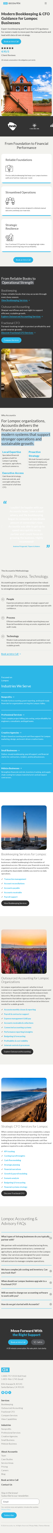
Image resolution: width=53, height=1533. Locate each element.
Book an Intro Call (11, 41)
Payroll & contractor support (16, 1014)
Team (3, 1455)
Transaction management (15, 879)
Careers (4, 1470)
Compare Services (11, 339)
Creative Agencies (11, 732)
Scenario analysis (11, 1177)
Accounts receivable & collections (18, 1022)
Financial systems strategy (15, 1186)
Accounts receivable (13, 892)
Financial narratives (12, 1169)
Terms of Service (44, 1525)
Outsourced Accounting (15, 306)
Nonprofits (7, 696)
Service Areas (7, 1462)
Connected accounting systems (17, 1027)
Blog (3, 1473)
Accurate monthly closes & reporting (20, 1009)
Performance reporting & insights (18, 1031)
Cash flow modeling (12, 1160)
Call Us (38, 1341)
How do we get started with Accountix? (20, 1303)
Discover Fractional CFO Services (18, 332)
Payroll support (11, 896)
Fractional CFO (10, 322)
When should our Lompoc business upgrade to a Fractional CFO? (24, 1282)
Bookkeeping (9, 290)
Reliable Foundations (19, 160)
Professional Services (12, 714)
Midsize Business (9, 1443)
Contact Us (6, 1484)
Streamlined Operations (20, 192)
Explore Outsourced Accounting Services (22, 316)
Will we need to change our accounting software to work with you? (24, 1294)
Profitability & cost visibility (16, 1040)
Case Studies (7, 1459)
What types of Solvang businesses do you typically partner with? (25, 1237)
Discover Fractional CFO (14, 1193)
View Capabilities (9, 1418)
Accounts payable (12, 887)
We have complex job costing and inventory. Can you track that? (24, 1270)
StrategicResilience (12, 226)
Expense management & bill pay (17, 1018)
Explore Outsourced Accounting (17, 1051)
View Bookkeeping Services (15, 299)
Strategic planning (12, 1164)
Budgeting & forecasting (14, 1036)
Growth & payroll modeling (15, 1173)
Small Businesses (10, 750)
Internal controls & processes (17, 1045)
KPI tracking (9, 1151)
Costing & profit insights (14, 1155)
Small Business (7, 1439)
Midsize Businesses (11, 767)
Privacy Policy (6, 1509)
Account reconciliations (14, 883)
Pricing (4, 1466)
